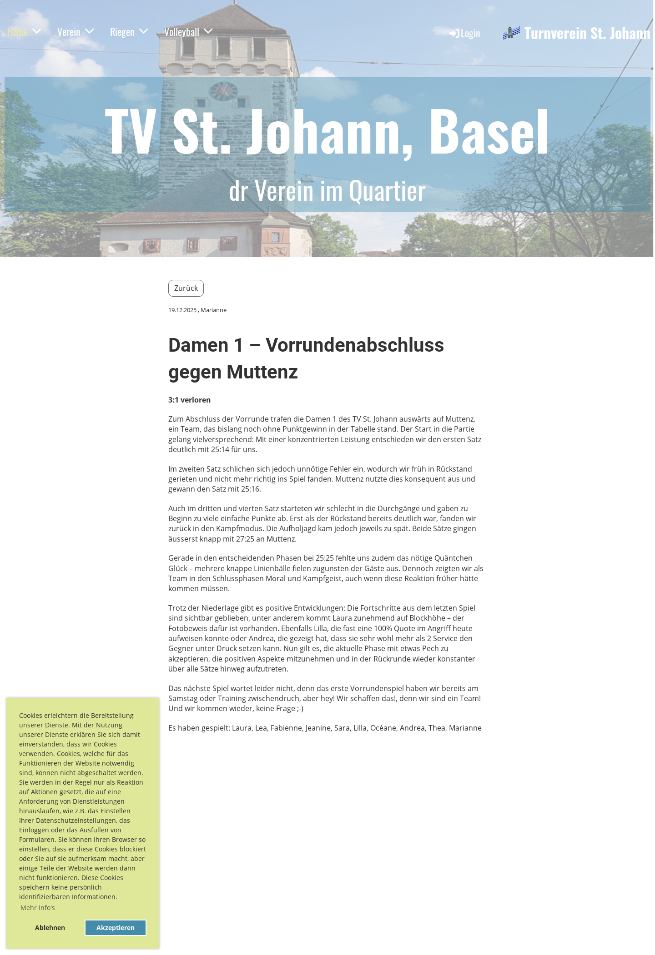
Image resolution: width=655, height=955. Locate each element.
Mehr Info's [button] (37, 907)
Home (24, 31)
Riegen (129, 31)
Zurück (186, 288)
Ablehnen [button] (50, 927)
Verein (75, 31)
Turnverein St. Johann (587, 33)
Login (464, 32)
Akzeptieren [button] (115, 927)
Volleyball (188, 31)
